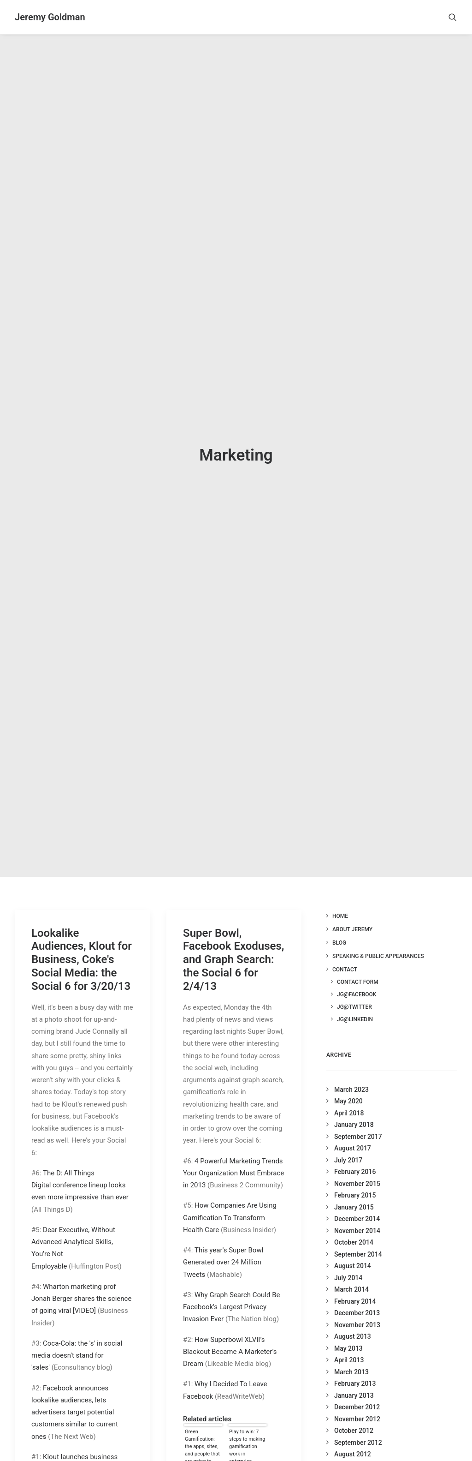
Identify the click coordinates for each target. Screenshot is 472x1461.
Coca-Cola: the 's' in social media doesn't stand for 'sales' (76, 1336)
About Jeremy (352, 910)
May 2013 (348, 1330)
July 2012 (348, 1447)
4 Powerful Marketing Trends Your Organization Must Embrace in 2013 (233, 1154)
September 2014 (358, 1235)
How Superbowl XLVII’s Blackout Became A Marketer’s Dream (230, 1333)
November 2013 (357, 1306)
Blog (339, 924)
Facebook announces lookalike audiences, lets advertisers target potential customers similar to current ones (74, 1393)
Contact (344, 950)
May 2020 (348, 1082)
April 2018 (349, 1094)
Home (340, 897)
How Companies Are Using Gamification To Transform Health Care (230, 1199)
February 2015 (355, 1176)
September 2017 (358, 1118)
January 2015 (354, 1188)
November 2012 (357, 1400)
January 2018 (354, 1106)
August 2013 (352, 1318)
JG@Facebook (356, 975)
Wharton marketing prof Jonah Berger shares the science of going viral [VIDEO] (81, 1279)
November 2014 (357, 1212)
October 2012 (353, 1412)
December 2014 (357, 1200)
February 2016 (355, 1153)
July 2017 (348, 1141)
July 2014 (348, 1259)
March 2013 (351, 1353)
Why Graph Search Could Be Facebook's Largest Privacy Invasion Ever (231, 1288)
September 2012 (358, 1424)
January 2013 (354, 1377)
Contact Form (357, 963)
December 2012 (357, 1388)
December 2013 (357, 1294)
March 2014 (351, 1271)
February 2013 (355, 1365)
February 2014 (355, 1283)
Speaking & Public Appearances (378, 937)
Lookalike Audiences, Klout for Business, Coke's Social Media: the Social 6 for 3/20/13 (81, 941)
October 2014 (353, 1223)
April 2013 (349, 1341)
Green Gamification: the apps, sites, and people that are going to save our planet (202, 1427)
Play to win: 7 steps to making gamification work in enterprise (247, 1427)
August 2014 (352, 1247)
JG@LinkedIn (355, 1000)
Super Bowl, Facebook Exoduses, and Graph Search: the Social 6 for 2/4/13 (233, 941)
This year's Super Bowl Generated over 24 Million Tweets (223, 1243)
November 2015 (357, 1165)
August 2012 (352, 1435)
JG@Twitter (354, 988)
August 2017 (352, 1129)
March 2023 (351, 1071)
